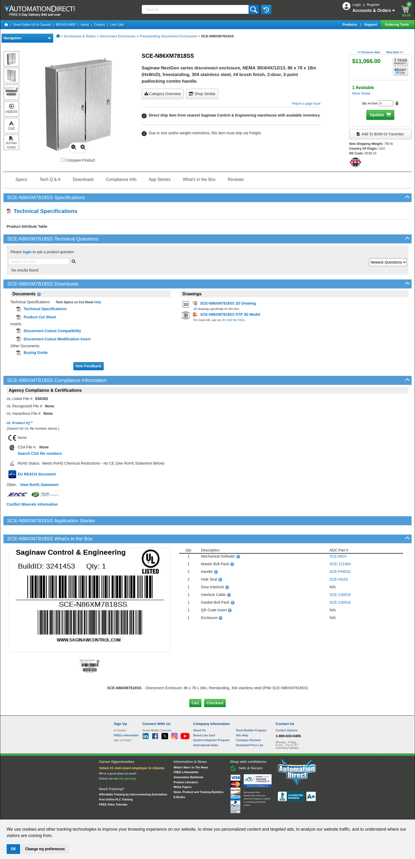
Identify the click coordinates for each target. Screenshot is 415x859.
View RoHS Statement (39, 485)
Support (371, 24)
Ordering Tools (397, 24)
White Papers (183, 769)
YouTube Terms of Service (275, 814)
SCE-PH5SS (340, 553)
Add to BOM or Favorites (380, 134)
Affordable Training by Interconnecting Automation (133, 776)
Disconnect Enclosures (118, 36)
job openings (127, 760)
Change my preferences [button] (45, 849)
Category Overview (163, 94)
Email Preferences (203, 814)
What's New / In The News (191, 749)
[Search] (196, 9)
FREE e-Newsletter (186, 754)
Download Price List (249, 727)
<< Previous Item (369, 52)
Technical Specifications (42, 211)
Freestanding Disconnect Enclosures (168, 36)
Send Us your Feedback (150, 814)
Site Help (242, 717)
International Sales (205, 727)
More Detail (361, 93)
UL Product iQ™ (20, 423)
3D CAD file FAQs (233, 320)
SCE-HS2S (339, 561)
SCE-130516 (340, 584)
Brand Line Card (204, 717)
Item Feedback (88, 366)
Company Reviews (248, 722)
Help (97, 302)
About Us (199, 712)
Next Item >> (394, 52)
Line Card (117, 24)
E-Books (179, 778)
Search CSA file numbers (40, 453)
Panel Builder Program (251, 712)
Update (377, 115)
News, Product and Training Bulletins (198, 774)
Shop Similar (202, 94)
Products (350, 24)
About (85, 24)
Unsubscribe (179, 814)
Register (373, 5)
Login (357, 5)
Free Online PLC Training (116, 781)
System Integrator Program (211, 722)
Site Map (125, 814)
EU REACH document (37, 474)
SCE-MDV (338, 538)
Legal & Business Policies (237, 814)
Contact (99, 24)
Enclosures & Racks (80, 36)
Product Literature (186, 763)
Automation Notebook (188, 759)
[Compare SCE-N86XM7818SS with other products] (63, 160)
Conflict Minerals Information (32, 504)
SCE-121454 (340, 546)
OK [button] (13, 849)
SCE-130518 (340, 577)
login (27, 252)
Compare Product (78, 160)
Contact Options (287, 712)
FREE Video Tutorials (113, 786)
